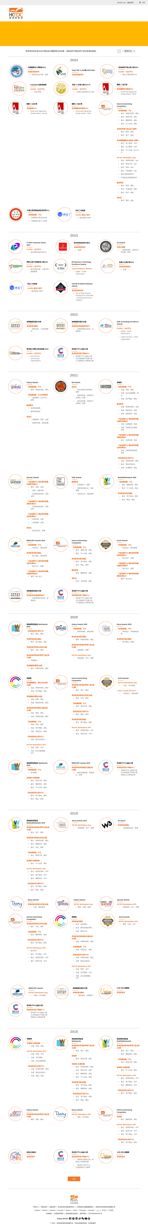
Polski (75, 1210)
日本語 (111, 1210)
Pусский (91, 1210)
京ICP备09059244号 (95, 1213)
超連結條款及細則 (72, 1213)
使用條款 (49, 1213)
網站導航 (83, 1213)
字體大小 (36, 1207)
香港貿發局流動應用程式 (66, 1207)
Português (82, 1210)
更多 (74, 1179)
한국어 (104, 1210)
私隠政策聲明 (58, 1213)
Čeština (37, 1210)
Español (52, 1210)
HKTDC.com (121, 2)
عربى (98, 1210)
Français (60, 1210)
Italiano (68, 1210)
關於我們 (130, 2)
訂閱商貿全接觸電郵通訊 (85, 1207)
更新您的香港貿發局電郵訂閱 (105, 1207)
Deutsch (45, 1210)
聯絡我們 (53, 1207)
